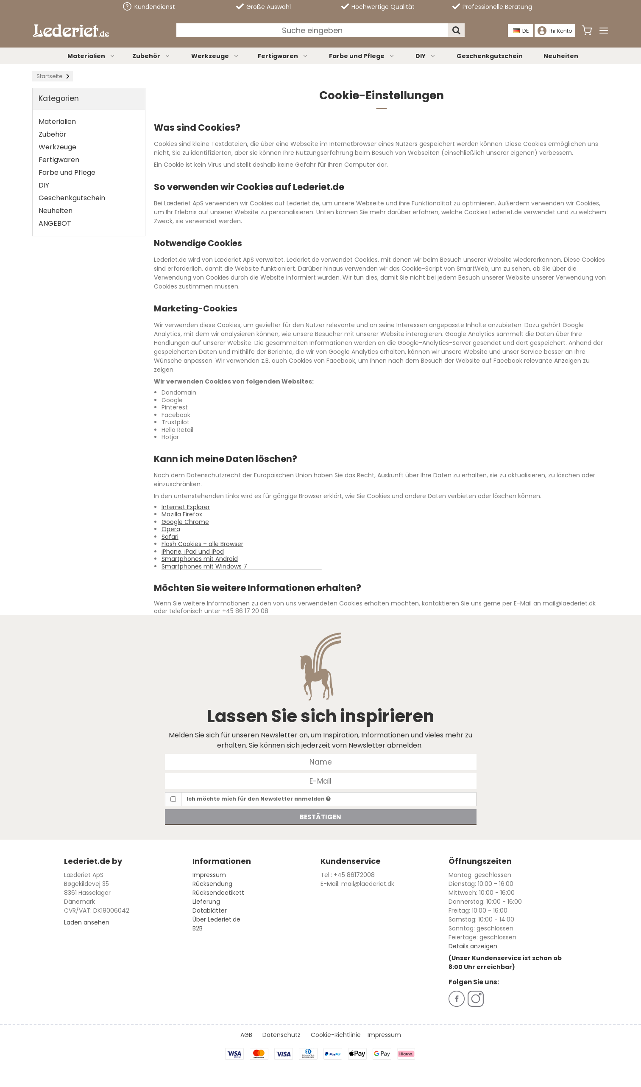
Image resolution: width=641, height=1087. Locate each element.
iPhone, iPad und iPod (193, 551)
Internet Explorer (186, 507)
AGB (246, 1035)
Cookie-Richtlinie (336, 1035)
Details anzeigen (473, 946)
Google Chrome (185, 522)
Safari (170, 536)
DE (521, 31)
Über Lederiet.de (216, 919)
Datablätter (209, 910)
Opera (171, 529)
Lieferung (206, 901)
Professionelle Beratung (492, 7)
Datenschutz (281, 1035)
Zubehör (151, 56)
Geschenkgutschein (490, 56)
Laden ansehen (86, 922)
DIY (425, 56)
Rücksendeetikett (218, 892)
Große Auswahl (263, 7)
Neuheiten (560, 56)
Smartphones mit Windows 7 (242, 566)
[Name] (321, 761)
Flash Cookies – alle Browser (202, 544)
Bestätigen (320, 816)
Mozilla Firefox (182, 514)
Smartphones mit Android (200, 559)
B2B (197, 928)
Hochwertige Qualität (378, 7)
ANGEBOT (55, 223)
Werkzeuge (215, 56)
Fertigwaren (283, 56)
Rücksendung (212, 884)
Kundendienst (149, 6)
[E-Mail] (321, 780)
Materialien (91, 56)
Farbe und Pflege (362, 56)
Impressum (209, 875)
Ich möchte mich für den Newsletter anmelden (259, 798)
